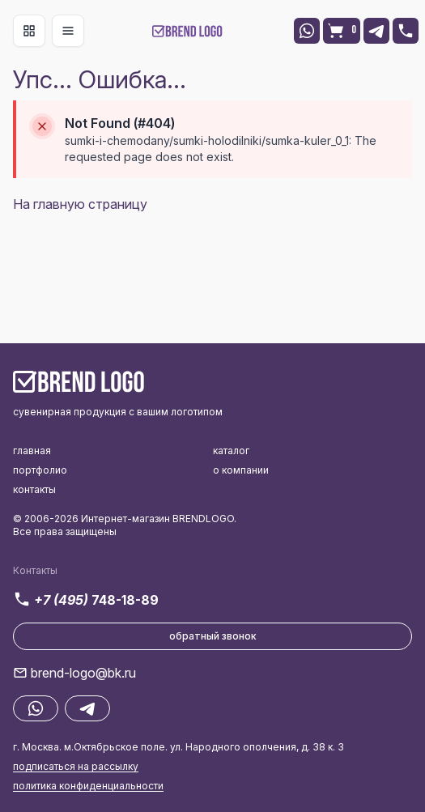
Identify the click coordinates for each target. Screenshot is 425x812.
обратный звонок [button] (213, 636)
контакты (34, 489)
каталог (231, 450)
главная (32, 450)
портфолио (40, 470)
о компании (241, 470)
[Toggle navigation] (29, 31)
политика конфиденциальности (88, 786)
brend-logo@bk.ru (83, 673)
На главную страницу (80, 204)
